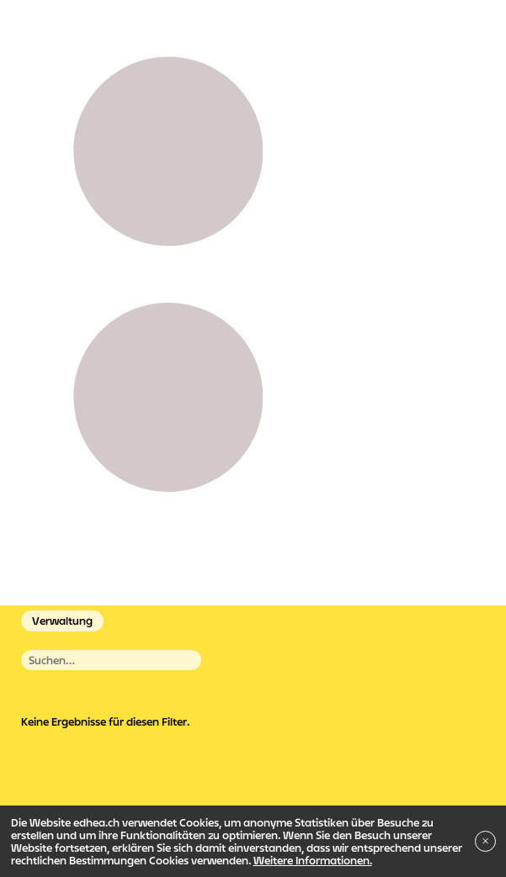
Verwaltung (62, 620)
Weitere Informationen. (312, 860)
